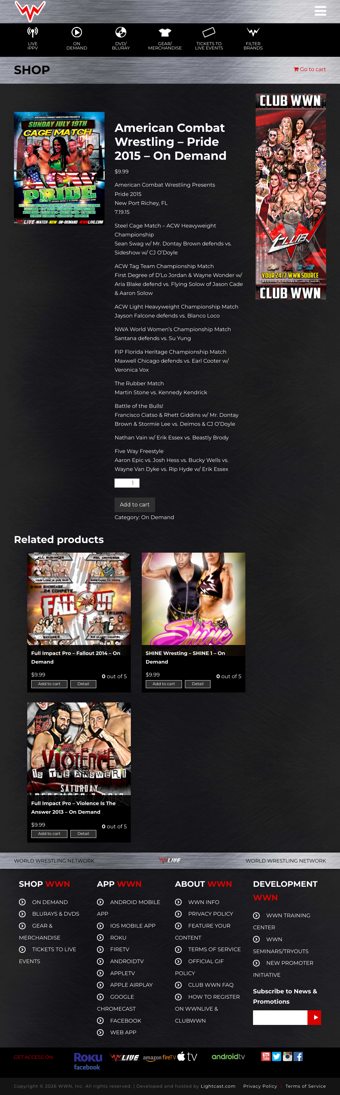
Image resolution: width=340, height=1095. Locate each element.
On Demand (157, 517)
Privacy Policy (260, 1086)
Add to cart (135, 505)
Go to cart (310, 69)
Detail (83, 684)
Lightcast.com (218, 1086)
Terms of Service (306, 1086)
